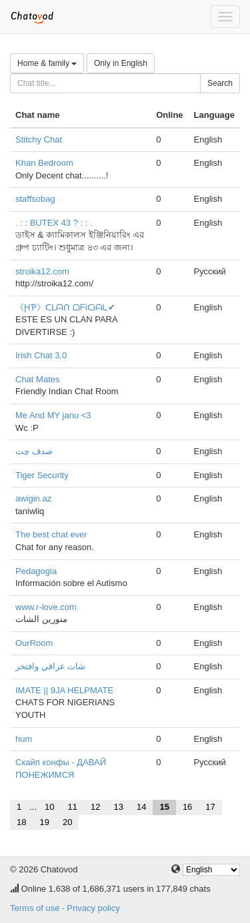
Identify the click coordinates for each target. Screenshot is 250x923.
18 (21, 822)
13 (118, 807)
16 (187, 807)
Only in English (120, 63)
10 (49, 807)
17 (210, 807)
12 (95, 807)
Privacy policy (93, 908)
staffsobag (35, 199)
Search (220, 83)
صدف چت (34, 451)
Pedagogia (36, 571)
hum (23, 739)
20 (67, 822)
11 (72, 807)
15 (164, 807)
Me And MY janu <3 (53, 415)
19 (44, 822)
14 (141, 807)
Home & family (47, 63)
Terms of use (34, 908)
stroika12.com (42, 271)
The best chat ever (51, 534)
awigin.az (33, 498)
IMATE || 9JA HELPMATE (64, 690)
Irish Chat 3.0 (41, 355)
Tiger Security (42, 475)
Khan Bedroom (44, 163)
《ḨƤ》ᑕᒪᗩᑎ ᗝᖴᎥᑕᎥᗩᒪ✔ (65, 307)
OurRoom (34, 643)
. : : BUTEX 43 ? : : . (54, 223)
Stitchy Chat (38, 140)
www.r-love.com (46, 607)
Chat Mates (37, 379)
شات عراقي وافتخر (50, 666)
